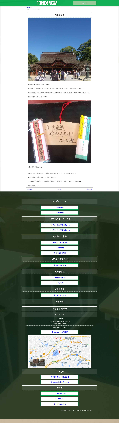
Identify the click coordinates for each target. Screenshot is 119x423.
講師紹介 (61, 213)
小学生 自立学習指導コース (61, 231)
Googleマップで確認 (60, 335)
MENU (85, 3)
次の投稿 (29, 189)
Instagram (60, 408)
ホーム (59, 189)
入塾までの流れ (60, 267)
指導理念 (61, 207)
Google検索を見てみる (61, 385)
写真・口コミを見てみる (60, 380)
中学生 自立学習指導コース (61, 226)
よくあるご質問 (60, 254)
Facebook (61, 397)
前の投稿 (89, 189)
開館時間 (61, 249)
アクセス (61, 285)
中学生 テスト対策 (60, 244)
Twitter (61, 403)
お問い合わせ (60, 280)
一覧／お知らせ (60, 298)
